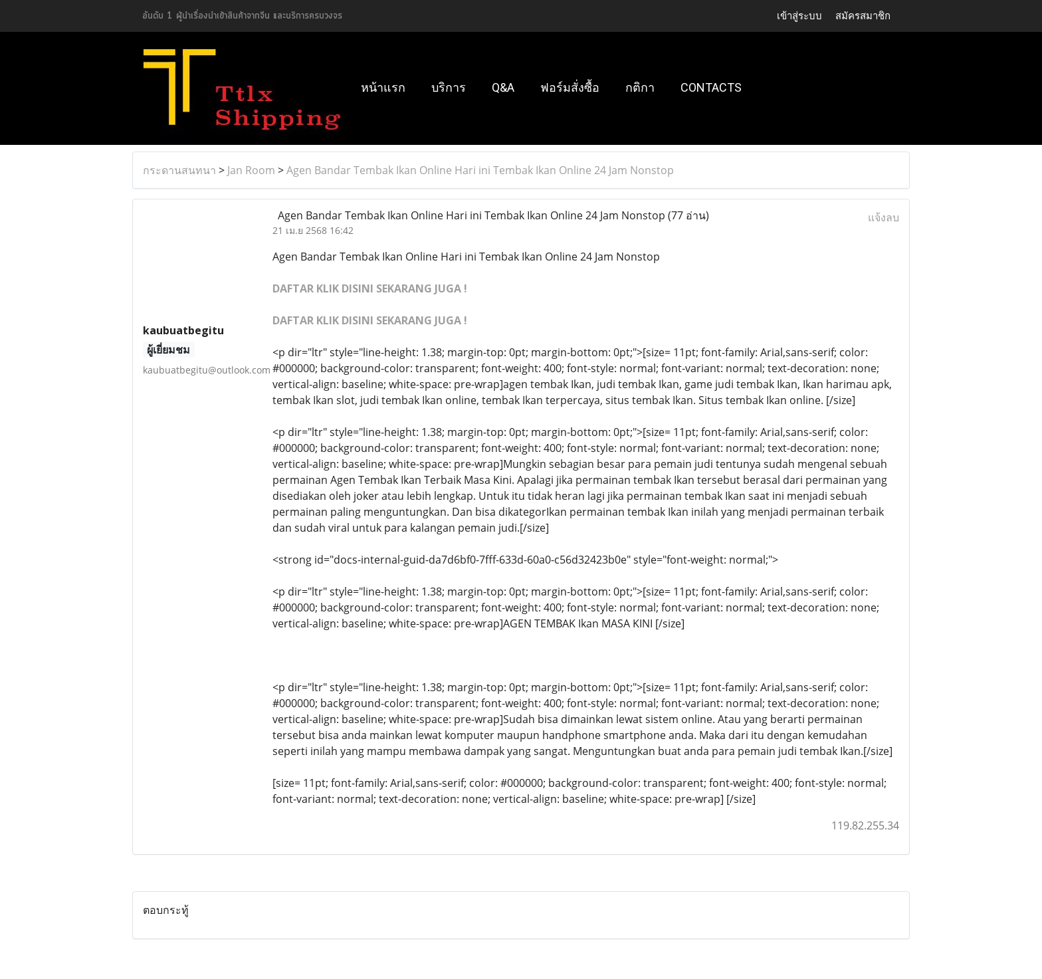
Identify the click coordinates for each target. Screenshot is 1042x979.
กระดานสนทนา (179, 170)
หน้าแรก (383, 87)
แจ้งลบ (883, 217)
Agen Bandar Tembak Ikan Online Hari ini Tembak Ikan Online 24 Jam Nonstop (480, 170)
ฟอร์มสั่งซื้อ (569, 87)
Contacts (711, 87)
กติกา (640, 87)
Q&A (503, 87)
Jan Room (251, 170)
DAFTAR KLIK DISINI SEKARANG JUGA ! (369, 288)
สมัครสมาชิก (862, 15)
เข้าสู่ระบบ (799, 15)
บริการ (448, 87)
